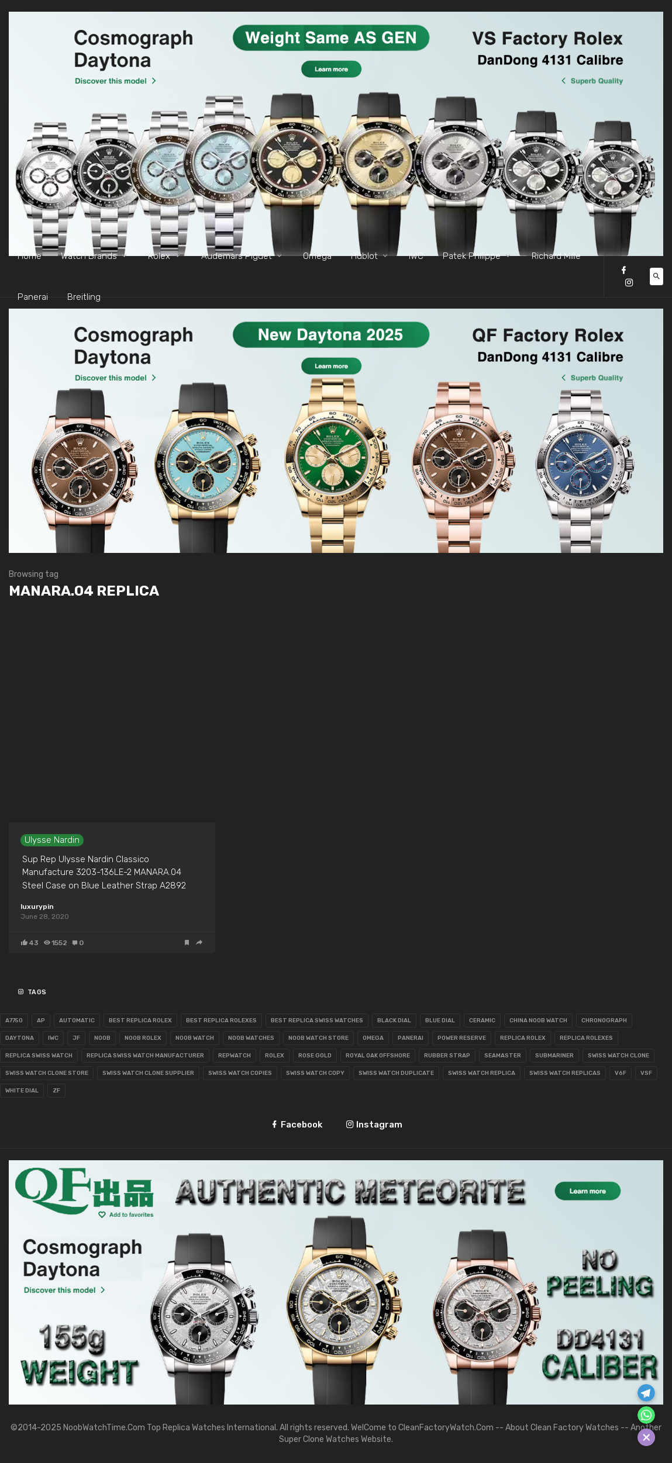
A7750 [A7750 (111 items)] (14, 1020)
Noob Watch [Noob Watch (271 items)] (194, 1038)
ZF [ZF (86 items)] (56, 1090)
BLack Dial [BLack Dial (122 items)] (394, 1020)
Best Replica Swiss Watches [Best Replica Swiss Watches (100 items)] (317, 1020)
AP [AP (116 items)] (41, 1020)
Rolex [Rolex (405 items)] (274, 1055)
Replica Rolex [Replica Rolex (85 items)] (523, 1038)
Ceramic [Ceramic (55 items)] (482, 1020)
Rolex (159, 256)
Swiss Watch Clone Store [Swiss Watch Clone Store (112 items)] (46, 1073)
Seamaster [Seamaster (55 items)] (502, 1055)
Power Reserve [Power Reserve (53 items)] (461, 1038)
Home (30, 256)
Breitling (84, 297)
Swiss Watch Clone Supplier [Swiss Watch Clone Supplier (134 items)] (148, 1073)
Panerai (33, 297)
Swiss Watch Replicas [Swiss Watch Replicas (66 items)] (565, 1073)
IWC (416, 256)
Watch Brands (89, 256)
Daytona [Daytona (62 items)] (19, 1038)
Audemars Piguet (236, 256)
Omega (317, 256)
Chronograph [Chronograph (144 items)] (604, 1020)
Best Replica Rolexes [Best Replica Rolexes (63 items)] (221, 1020)
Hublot (364, 256)
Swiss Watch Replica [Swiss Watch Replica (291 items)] (481, 1073)
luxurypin (37, 906)
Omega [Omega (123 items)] (373, 1038)
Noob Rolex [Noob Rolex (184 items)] (143, 1038)
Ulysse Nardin (52, 840)
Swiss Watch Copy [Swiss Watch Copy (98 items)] (315, 1073)
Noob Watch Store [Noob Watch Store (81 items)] (318, 1038)
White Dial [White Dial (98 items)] (22, 1090)
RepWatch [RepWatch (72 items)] (234, 1055)
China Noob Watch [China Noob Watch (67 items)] (538, 1020)
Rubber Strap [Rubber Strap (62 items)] (447, 1055)
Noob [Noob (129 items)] (102, 1038)
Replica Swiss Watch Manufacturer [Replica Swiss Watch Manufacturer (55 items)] (145, 1055)
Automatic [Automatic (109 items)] (77, 1020)
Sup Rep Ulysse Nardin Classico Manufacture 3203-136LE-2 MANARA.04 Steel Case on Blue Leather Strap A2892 (104, 872)
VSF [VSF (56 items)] (646, 1073)
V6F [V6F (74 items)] (620, 1073)
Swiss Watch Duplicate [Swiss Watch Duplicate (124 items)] (396, 1073)
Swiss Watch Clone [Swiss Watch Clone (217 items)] (618, 1055)
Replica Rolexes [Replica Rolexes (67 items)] (586, 1038)
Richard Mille (556, 256)
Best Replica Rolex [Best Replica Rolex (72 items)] (140, 1020)
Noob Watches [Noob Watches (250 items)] (251, 1038)
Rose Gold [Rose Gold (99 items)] (315, 1055)
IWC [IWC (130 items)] (53, 1038)
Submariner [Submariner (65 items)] (554, 1055)
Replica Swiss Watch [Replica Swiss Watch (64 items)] (39, 1055)
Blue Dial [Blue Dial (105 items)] (440, 1020)
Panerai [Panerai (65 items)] (410, 1038)
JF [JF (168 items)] (76, 1038)
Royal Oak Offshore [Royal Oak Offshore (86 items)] (378, 1055)
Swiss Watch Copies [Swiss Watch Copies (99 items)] (240, 1073)
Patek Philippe (472, 256)
